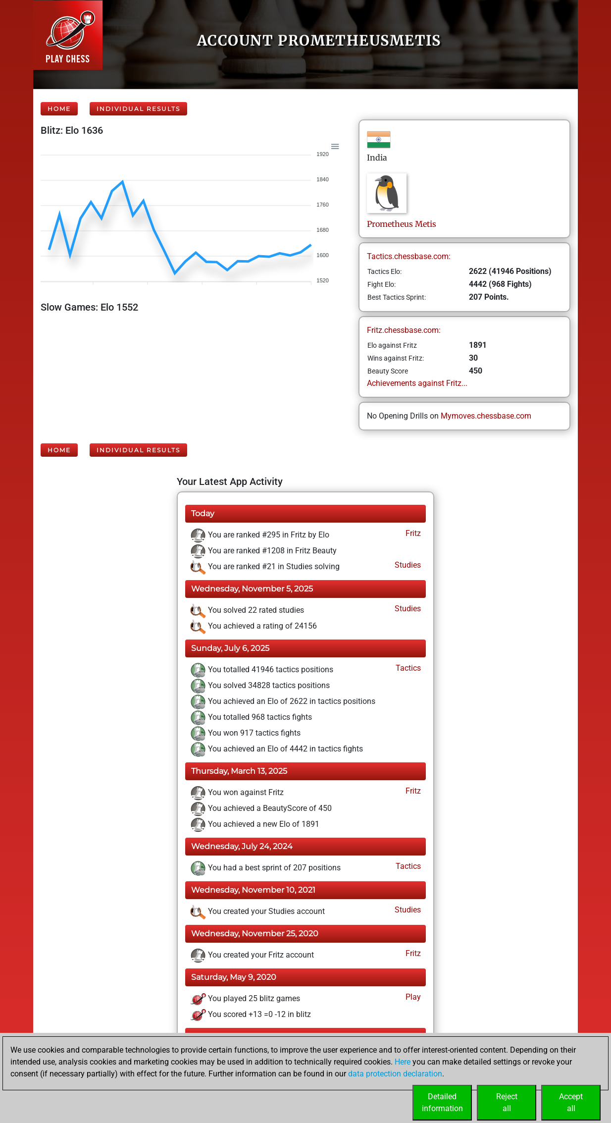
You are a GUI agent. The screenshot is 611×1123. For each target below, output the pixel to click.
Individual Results (138, 108)
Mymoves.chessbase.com (486, 416)
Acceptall (571, 1102)
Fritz (412, 533)
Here (402, 1062)
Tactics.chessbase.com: (409, 256)
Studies (407, 565)
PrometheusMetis (401, 224)
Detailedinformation (442, 1102)
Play (412, 997)
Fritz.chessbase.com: (404, 330)
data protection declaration (395, 1073)
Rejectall (506, 1102)
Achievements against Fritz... (417, 383)
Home (59, 108)
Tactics (407, 668)
